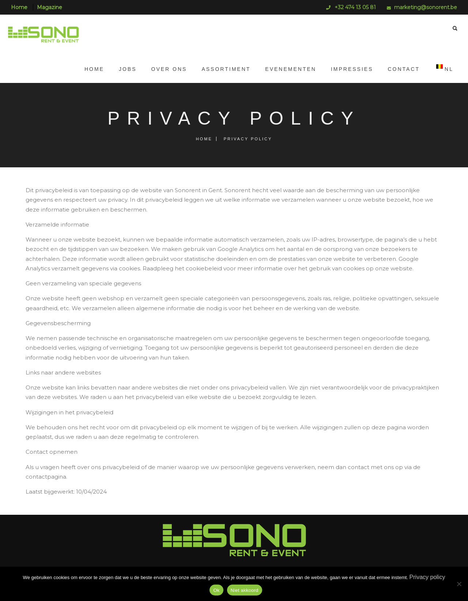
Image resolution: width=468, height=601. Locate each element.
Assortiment (222, 69)
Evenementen (287, 69)
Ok (216, 590)
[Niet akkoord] (459, 583)
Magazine (49, 7)
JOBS (124, 69)
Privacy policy (427, 577)
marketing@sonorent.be (425, 7)
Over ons (166, 69)
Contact (400, 69)
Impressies (348, 69)
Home (19, 7)
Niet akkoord (244, 590)
